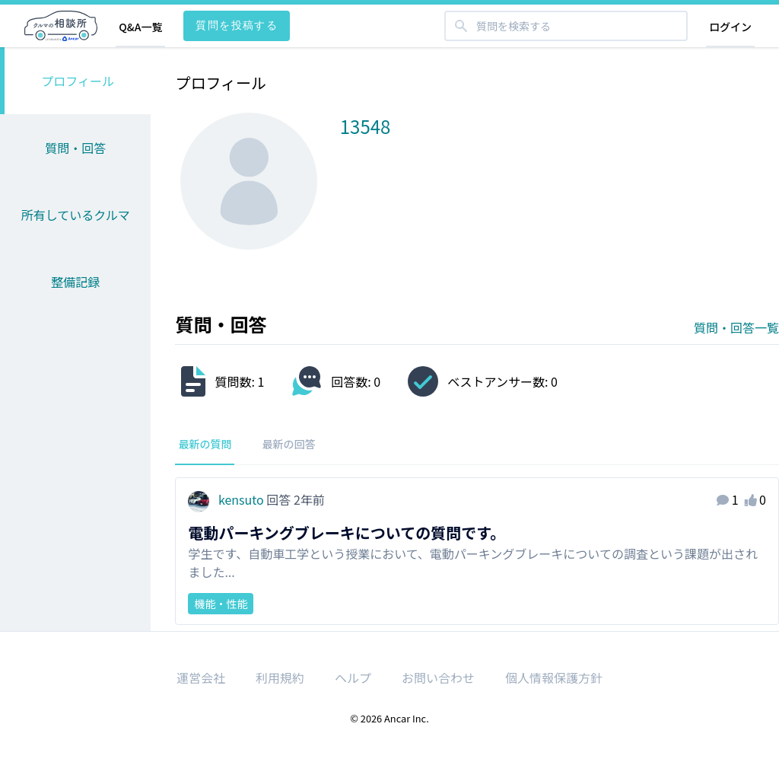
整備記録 (75, 282)
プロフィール (77, 81)
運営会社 (200, 677)
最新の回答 (288, 443)
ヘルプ (353, 677)
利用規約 (280, 677)
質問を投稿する (237, 25)
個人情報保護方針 (554, 677)
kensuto (227, 499)
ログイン (730, 26)
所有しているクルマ (75, 215)
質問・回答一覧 (736, 327)
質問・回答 (75, 148)
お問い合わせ (438, 677)
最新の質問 (204, 443)
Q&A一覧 (140, 26)
